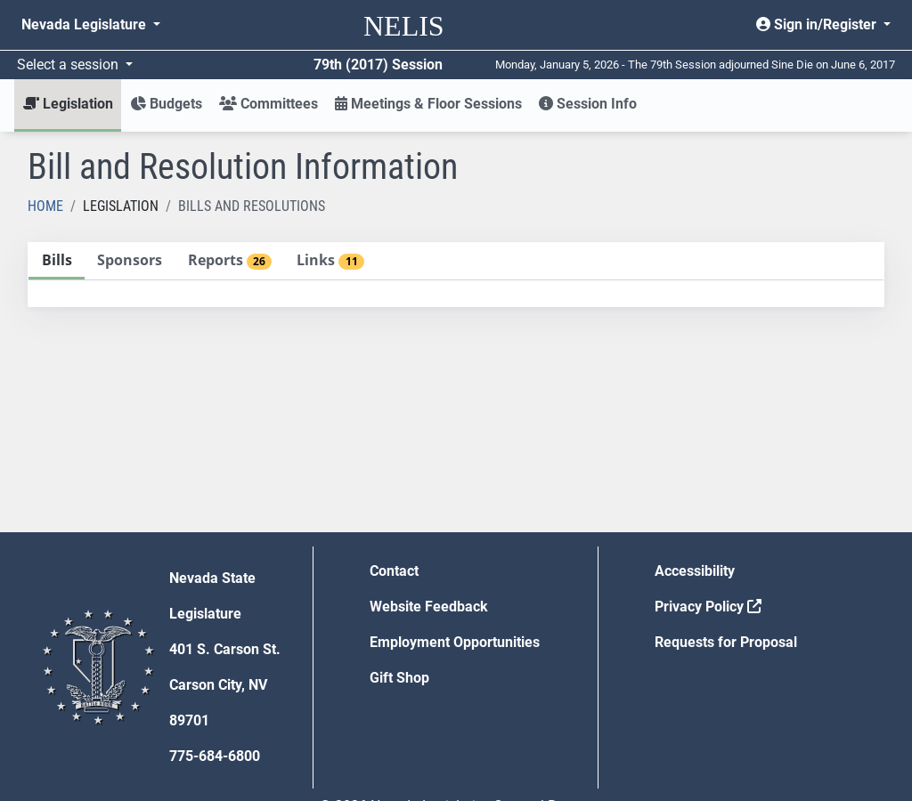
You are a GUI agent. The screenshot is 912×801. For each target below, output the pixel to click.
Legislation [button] (68, 103)
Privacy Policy (708, 606)
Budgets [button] (166, 103)
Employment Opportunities (455, 642)
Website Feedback (429, 606)
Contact (394, 570)
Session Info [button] (588, 103)
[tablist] (456, 274)
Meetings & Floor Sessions (428, 103)
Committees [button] (268, 103)
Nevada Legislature (85, 24)
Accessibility (695, 570)
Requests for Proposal (726, 642)
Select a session (69, 64)
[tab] (56, 261)
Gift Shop (399, 677)
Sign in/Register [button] (818, 24)
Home (45, 206)
